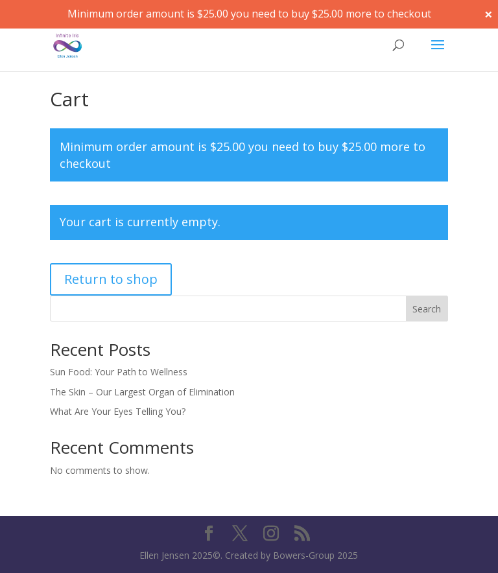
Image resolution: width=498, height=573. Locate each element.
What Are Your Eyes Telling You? (117, 411)
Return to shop (111, 279)
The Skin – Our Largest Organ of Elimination (142, 392)
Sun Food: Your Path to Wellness (118, 372)
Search (426, 309)
